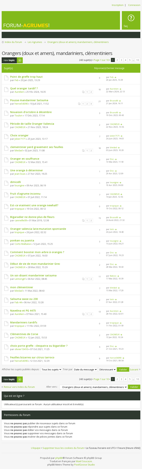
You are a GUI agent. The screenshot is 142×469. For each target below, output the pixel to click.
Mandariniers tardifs (23, 322)
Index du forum (13, 42)
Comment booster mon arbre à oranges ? (37, 252)
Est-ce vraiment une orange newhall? (34, 205)
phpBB (59, 457)
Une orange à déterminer (26, 170)
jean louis (20, 173)
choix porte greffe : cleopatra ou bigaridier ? (38, 345)
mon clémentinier (21, 287)
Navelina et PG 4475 (23, 310)
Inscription (118, 5)
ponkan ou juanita (22, 240)
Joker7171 (20, 138)
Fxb (16, 80)
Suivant (134, 369)
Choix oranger (19, 135)
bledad (19, 150)
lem (112, 229)
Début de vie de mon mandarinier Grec (35, 263)
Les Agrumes (35, 42)
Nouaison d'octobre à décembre (31, 112)
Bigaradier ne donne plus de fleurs (32, 217)
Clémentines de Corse (24, 334)
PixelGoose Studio (84, 464)
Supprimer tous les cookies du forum (63, 447)
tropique (19, 208)
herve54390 (21, 103)
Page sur (101, 60)
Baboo (113, 275)
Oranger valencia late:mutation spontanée (38, 229)
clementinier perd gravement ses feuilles (36, 147)
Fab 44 (18, 302)
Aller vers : (52, 386)
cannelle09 (21, 220)
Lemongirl (20, 278)
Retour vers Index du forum (19, 387)
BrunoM (114, 100)
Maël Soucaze (84, 461)
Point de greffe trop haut (26, 76)
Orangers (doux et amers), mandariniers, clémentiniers (78, 42)
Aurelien (19, 91)
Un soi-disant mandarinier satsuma (33, 275)
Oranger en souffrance (24, 158)
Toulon (18, 115)
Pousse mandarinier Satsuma (29, 100)
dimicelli (15, 182)
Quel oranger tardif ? (24, 88)
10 (137, 59)
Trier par (80, 369)
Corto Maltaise (23, 244)
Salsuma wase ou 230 (24, 299)
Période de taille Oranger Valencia (32, 123)
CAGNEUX (20, 127)
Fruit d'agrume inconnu (25, 193)
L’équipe (35, 447)
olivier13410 (21, 349)
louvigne (19, 185)
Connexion (134, 5)
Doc (112, 159)
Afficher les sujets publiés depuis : (32, 369)
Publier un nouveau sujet (12, 60)
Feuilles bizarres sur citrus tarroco (32, 357)
